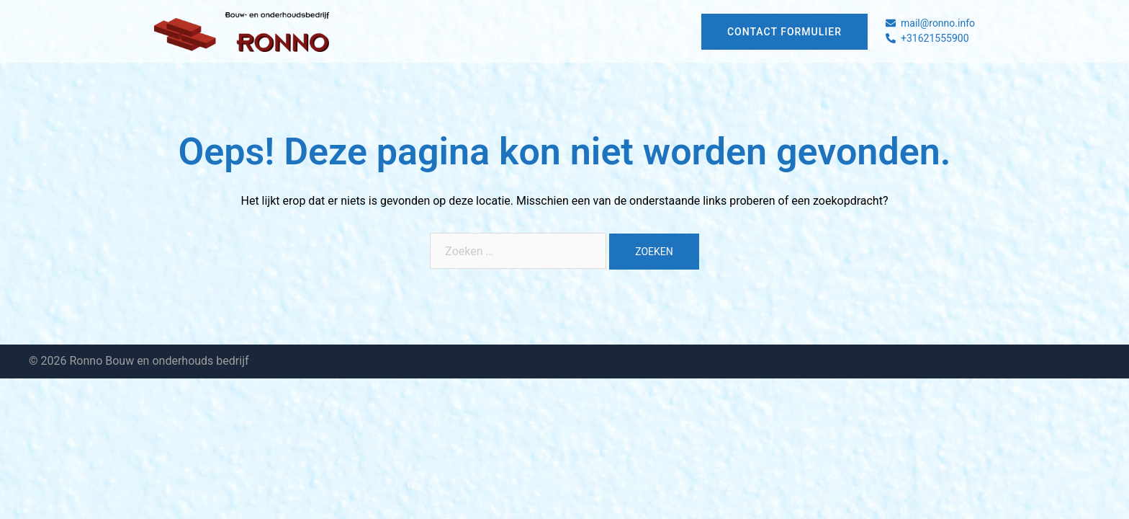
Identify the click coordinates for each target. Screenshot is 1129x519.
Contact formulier (784, 31)
